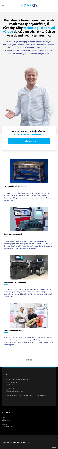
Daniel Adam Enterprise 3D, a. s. (22, 442)
